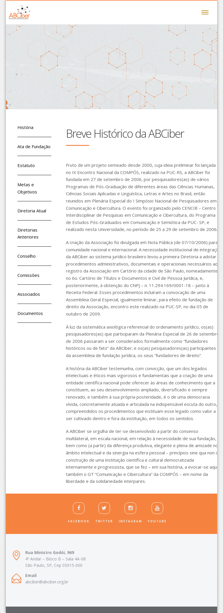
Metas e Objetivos (27, 188)
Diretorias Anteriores (28, 233)
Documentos (30, 313)
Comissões (28, 275)
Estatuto (26, 165)
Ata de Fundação (34, 146)
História (25, 127)
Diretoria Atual (31, 211)
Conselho (26, 256)
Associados (28, 294)
